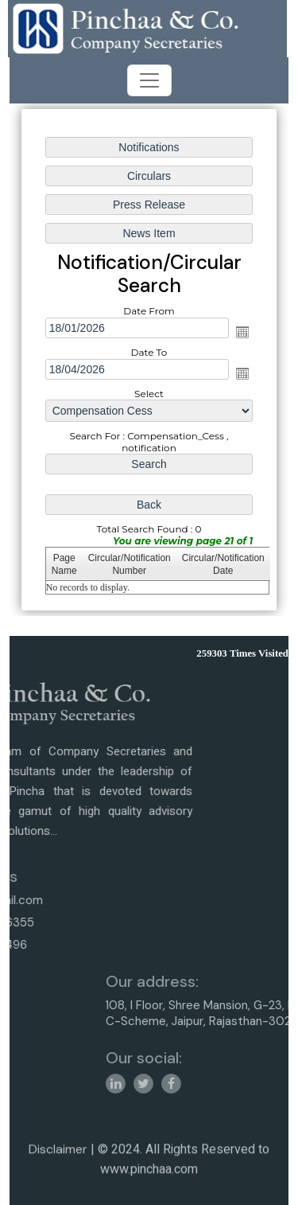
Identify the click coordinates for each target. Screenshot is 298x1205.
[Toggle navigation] (149, 80)
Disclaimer (58, 1158)
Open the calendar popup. (242, 332)
